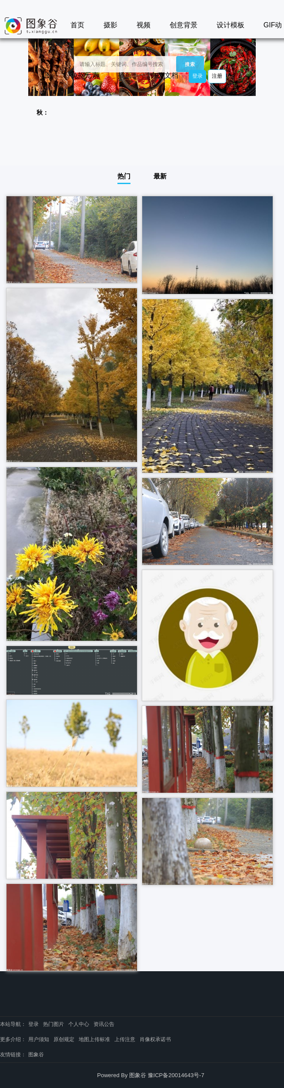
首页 (77, 25)
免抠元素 (85, 75)
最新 (160, 176)
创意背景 (183, 25)
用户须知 (38, 1039)
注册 (217, 76)
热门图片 (53, 1024)
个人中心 (78, 1024)
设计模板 (230, 25)
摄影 (110, 25)
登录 (197, 76)
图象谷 (36, 1055)
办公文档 (164, 75)
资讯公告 (104, 1024)
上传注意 (124, 1039)
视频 (143, 25)
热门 (123, 176)
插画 (125, 75)
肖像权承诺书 (155, 1039)
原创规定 (63, 1039)
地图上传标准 (94, 1039)
